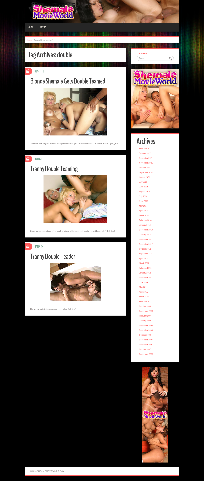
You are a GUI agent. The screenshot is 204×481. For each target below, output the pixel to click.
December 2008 (146, 325)
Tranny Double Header (52, 256)
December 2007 (146, 340)
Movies (43, 27)
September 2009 (146, 311)
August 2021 (144, 177)
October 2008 (145, 335)
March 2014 (144, 215)
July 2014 (143, 196)
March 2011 (144, 297)
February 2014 (145, 220)
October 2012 (145, 249)
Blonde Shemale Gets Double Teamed (67, 81)
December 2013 (146, 230)
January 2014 (145, 225)
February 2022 (145, 148)
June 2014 (143, 201)
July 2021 (143, 182)
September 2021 (146, 172)
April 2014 (143, 211)
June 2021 (143, 187)
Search (143, 53)
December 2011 (146, 278)
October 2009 (145, 306)
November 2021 (146, 163)
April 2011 (143, 292)
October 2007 (145, 349)
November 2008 (146, 330)
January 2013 (145, 234)
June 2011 (143, 282)
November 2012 (146, 244)
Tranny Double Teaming (54, 169)
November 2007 (146, 344)
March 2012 (144, 263)
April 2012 (143, 258)
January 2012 (145, 273)
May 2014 (143, 206)
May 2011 (143, 287)
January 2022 (145, 153)
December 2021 (146, 158)
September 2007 (146, 354)
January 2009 (145, 321)
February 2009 (145, 316)
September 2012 (146, 254)
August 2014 (144, 191)
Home (30, 27)
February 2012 (145, 268)
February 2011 (145, 301)
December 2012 (146, 239)
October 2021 (145, 168)
